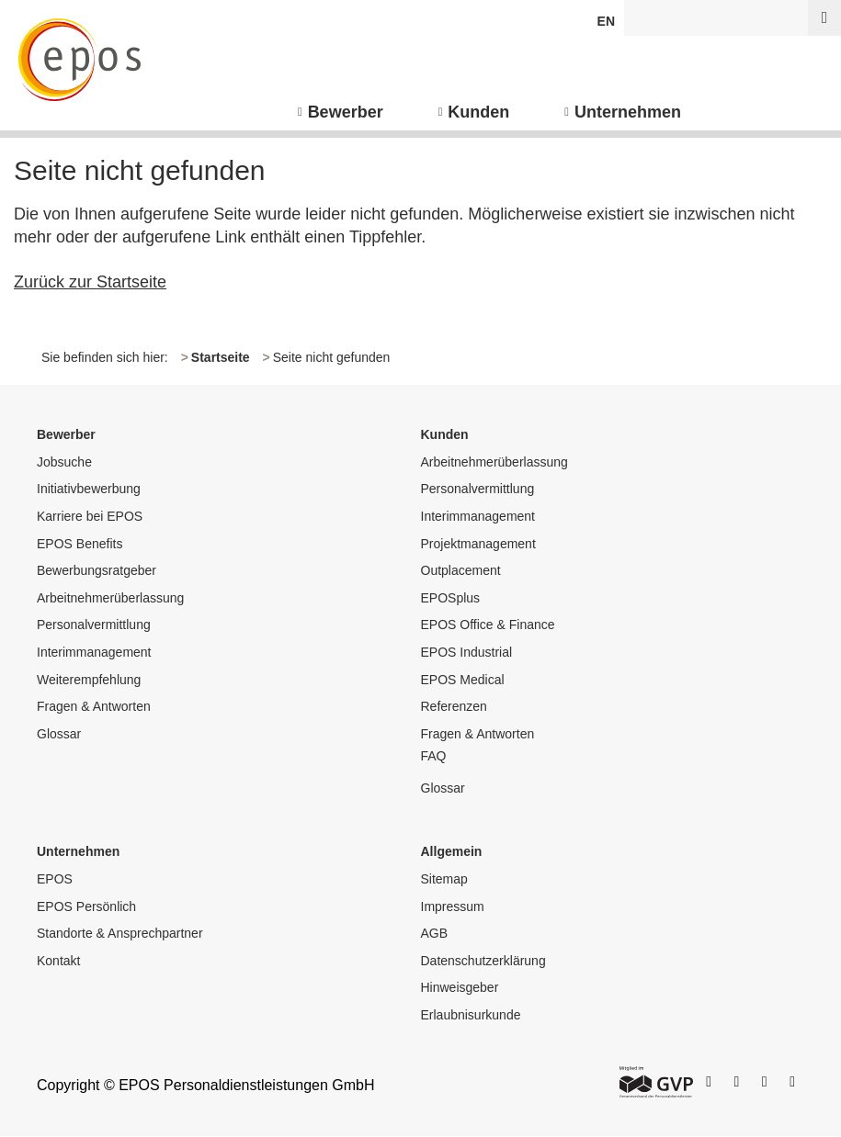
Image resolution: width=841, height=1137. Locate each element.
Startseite (220, 357)
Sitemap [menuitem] (444, 879)
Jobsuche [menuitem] (64, 462)
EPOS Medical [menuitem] (463, 679)
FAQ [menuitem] (434, 756)
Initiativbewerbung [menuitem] (89, 488)
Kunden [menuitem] (478, 112)
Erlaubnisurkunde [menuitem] (471, 1015)
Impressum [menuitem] (452, 906)
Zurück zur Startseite (90, 282)
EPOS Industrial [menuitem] (467, 652)
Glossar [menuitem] (59, 733)
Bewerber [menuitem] (345, 112)
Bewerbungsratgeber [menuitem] (96, 570)
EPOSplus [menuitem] (451, 598)
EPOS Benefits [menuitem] (79, 543)
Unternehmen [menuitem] (627, 112)
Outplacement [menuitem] (461, 570)
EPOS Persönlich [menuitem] (86, 906)
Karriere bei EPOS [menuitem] (89, 516)
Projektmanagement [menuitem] (478, 543)
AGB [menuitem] (435, 933)
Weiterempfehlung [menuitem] (89, 679)
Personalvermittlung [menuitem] (94, 624)
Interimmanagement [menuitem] (94, 652)
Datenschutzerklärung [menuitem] (483, 960)
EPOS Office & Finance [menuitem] (488, 624)
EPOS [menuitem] (55, 879)
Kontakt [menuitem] (58, 960)
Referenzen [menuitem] (454, 706)
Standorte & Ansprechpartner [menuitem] (120, 933)
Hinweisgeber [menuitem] (460, 987)
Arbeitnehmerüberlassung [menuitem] (110, 598)
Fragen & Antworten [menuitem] (94, 706)
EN (606, 21)
